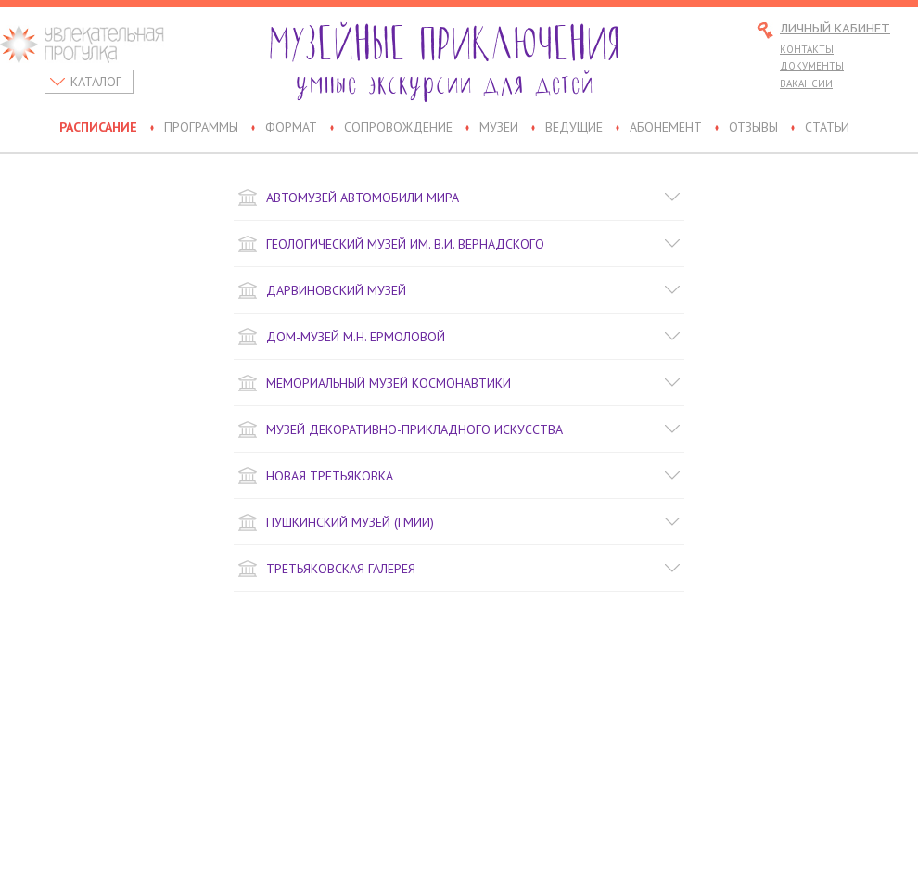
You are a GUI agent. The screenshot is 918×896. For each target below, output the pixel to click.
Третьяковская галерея (459, 568)
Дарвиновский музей (459, 290)
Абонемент (666, 128)
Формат (291, 128)
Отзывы (753, 128)
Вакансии (806, 83)
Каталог (95, 81)
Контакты (807, 49)
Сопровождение (398, 128)
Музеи (498, 128)
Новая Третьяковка (459, 475)
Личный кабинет (835, 29)
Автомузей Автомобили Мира (459, 197)
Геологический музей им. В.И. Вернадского (459, 243)
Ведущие (574, 128)
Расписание (98, 128)
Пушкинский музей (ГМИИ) (459, 522)
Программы (201, 128)
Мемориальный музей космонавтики (459, 383)
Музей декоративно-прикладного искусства (459, 429)
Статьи (827, 128)
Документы (812, 65)
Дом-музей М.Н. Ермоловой (459, 336)
